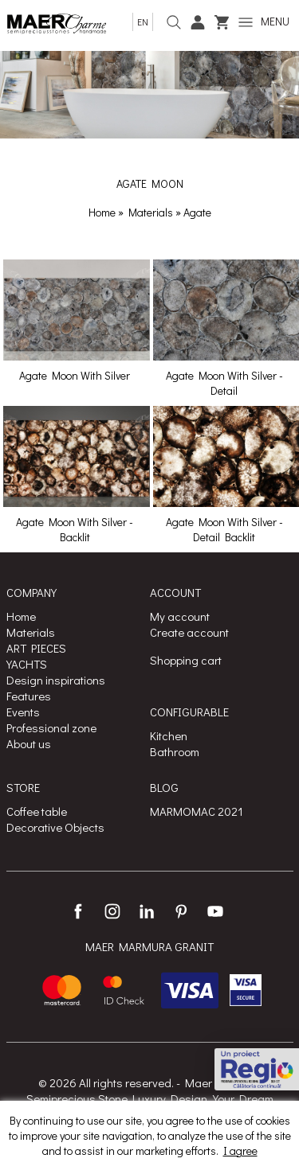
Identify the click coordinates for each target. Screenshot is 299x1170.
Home (102, 212)
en (142, 21)
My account (180, 616)
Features (28, 696)
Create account (189, 632)
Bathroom (174, 751)
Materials (151, 212)
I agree (240, 1150)
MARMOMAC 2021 (196, 811)
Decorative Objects (55, 827)
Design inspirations (55, 680)
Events (23, 712)
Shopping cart (186, 660)
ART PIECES (36, 648)
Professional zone (51, 727)
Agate (197, 212)
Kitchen (168, 735)
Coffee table (36, 811)
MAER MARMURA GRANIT (149, 946)
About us (28, 743)
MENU (263, 21)
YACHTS (26, 664)
